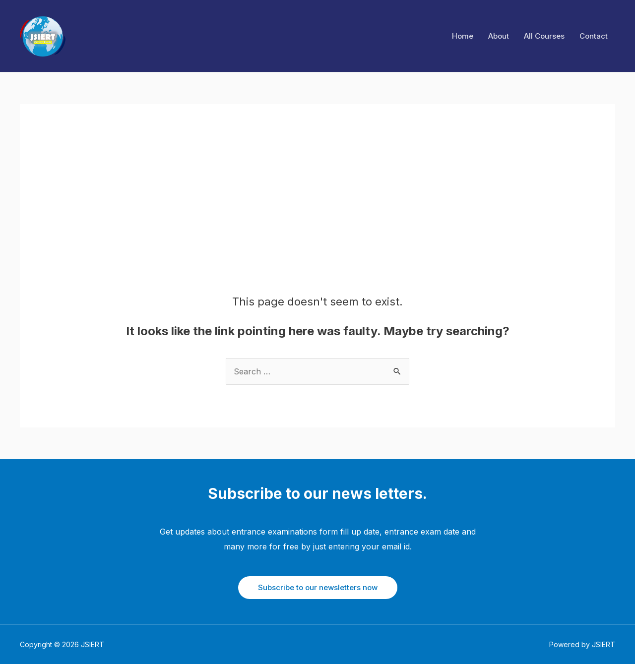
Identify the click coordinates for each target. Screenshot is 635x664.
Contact (593, 36)
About (498, 36)
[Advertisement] (318, 220)
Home (462, 36)
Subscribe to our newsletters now (318, 587)
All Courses (544, 36)
